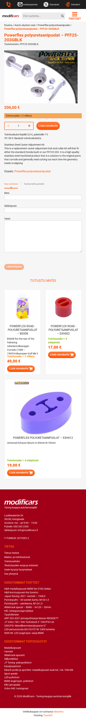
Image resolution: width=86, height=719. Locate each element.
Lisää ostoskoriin (48, 125)
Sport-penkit (11, 673)
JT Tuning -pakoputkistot (18, 662)
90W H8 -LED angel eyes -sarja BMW (24, 633)
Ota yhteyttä (11, 573)
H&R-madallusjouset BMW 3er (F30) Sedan (27, 588)
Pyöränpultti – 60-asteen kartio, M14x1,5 (26, 599)
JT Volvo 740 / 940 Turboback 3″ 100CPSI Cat (29, 622)
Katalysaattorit (12, 666)
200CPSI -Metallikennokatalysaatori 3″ (25, 625)
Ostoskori (72, 4)
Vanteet (8, 651)
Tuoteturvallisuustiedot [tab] (34, 184)
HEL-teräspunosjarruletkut (18, 610)
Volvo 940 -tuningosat (16, 688)
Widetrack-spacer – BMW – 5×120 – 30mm (27, 607)
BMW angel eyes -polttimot (18, 681)
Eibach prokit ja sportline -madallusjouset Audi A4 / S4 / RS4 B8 (38, 670)
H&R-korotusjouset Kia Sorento (21, 592)
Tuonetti (47, 715)
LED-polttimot (11, 677)
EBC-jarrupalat (12, 684)
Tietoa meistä (11, 552)
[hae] (62, 16)
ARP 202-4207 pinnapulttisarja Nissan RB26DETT (31, 618)
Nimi (43, 195)
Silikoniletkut (11, 658)
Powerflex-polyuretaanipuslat (54, 25)
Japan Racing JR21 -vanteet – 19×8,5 (24, 596)
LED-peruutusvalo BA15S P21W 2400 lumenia (29, 629)
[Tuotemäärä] (18, 126)
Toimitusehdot (12, 561)
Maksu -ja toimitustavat (17, 557)
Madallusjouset (12, 647)
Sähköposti (43, 208)
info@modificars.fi (28, 530)
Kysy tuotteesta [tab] (11, 184)
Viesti (43, 235)
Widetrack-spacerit (14, 655)
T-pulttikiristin (11, 614)
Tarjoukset (51, 4)
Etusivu (8, 25)
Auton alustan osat (24, 25)
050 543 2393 (21, 526)
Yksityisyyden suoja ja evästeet (21, 565)
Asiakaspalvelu (27, 4)
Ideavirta (58, 711)
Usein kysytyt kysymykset (18, 569)
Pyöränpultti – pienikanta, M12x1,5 (23, 603)
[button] (21, 368)
